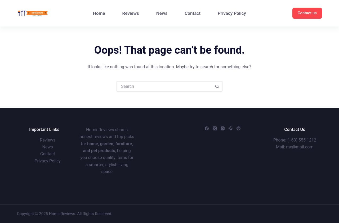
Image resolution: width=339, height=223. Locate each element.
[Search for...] (164, 86)
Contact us (307, 13)
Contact (192, 13)
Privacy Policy (232, 13)
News (161, 13)
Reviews (130, 13)
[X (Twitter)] (215, 128)
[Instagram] (223, 128)
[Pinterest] (238, 128)
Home (99, 13)
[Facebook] (207, 128)
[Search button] (217, 86)
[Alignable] (231, 128)
